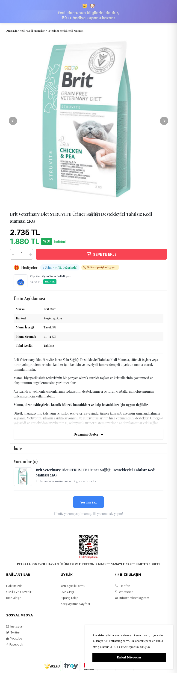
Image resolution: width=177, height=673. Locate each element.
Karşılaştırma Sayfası (75, 604)
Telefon (122, 586)
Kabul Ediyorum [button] (129, 657)
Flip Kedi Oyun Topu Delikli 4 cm (50, 276)
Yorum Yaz (88, 502)
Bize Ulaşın (13, 598)
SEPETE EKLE (101, 253)
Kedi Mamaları (36, 30)
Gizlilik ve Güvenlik (19, 592)
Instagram (15, 626)
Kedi (22, 30)
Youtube (14, 638)
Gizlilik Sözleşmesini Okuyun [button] (132, 647)
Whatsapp (124, 592)
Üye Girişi (67, 592)
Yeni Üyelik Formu (73, 586)
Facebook (14, 644)
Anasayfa (12, 30)
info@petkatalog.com (132, 598)
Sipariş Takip (69, 598)
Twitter (13, 632)
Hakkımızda (14, 586)
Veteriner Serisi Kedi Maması (65, 30)
